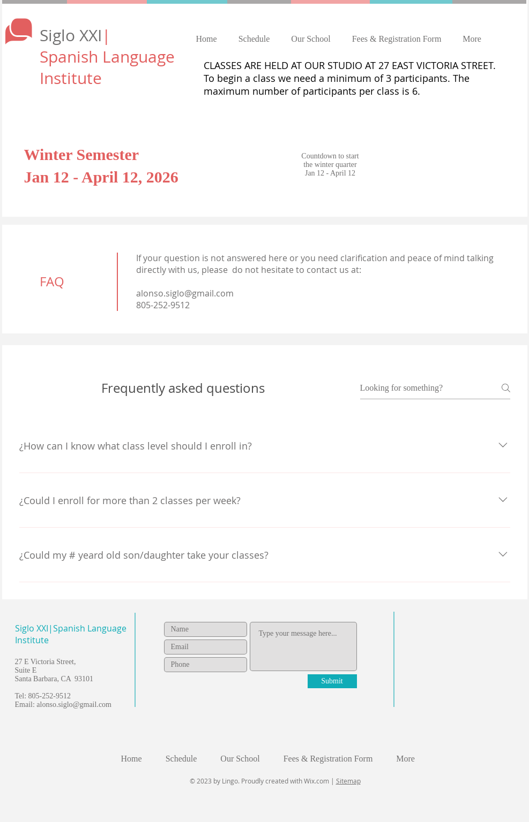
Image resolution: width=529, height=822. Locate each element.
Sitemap (348, 781)
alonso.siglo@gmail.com (185, 293)
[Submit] (332, 681)
